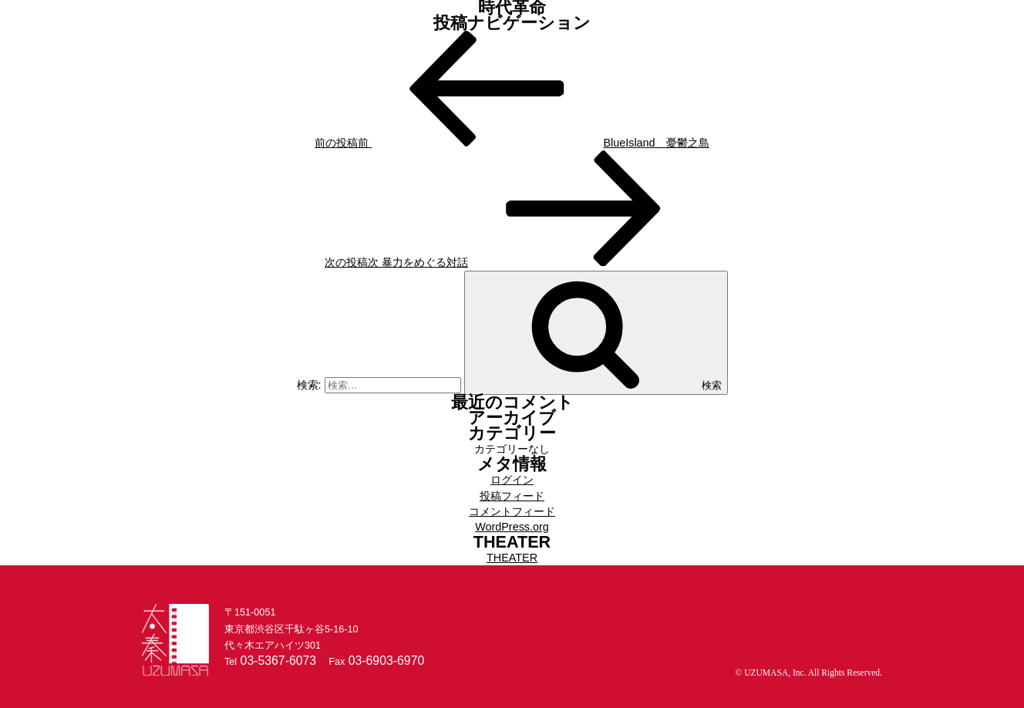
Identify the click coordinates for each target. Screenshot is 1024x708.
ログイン (512, 480)
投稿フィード (512, 496)
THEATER (512, 557)
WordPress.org (512, 527)
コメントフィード (512, 511)
